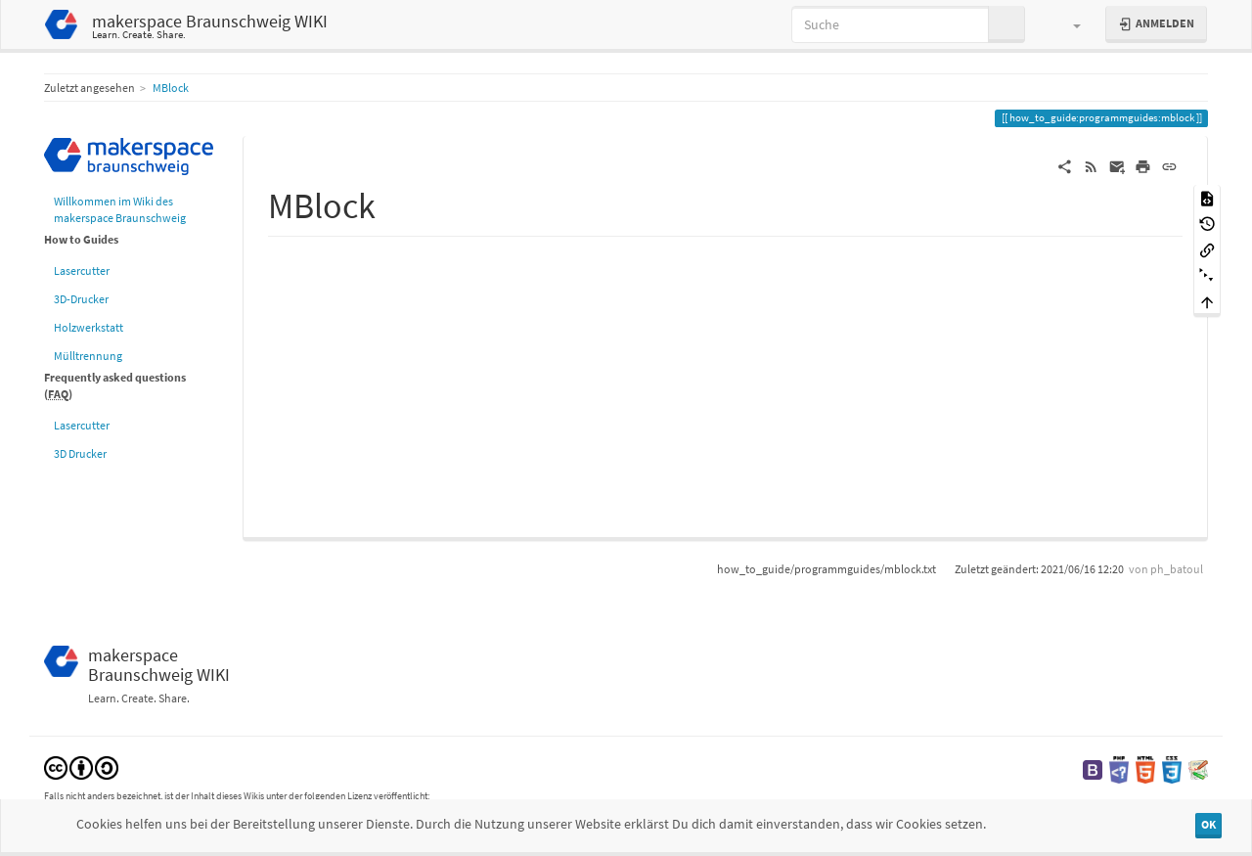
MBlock (171, 87)
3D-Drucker (81, 299)
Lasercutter (82, 270)
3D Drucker (80, 453)
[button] (1068, 24)
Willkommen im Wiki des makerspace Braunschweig (120, 209)
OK (1208, 824)
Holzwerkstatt (88, 327)
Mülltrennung (88, 355)
